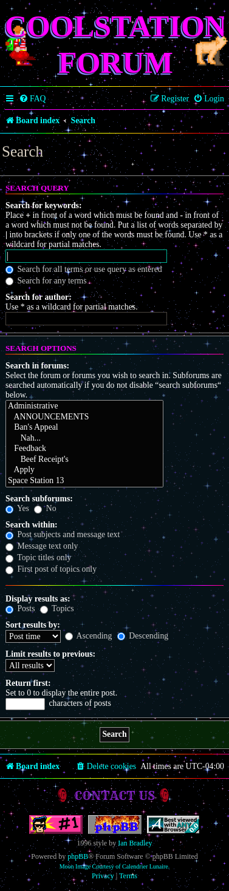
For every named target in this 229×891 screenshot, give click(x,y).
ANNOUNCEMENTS (84, 417)
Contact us (114, 795)
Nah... (84, 438)
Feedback (84, 449)
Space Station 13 (84, 481)
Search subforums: (39, 498)
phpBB (77, 856)
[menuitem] (32, 99)
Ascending (88, 635)
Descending (142, 635)
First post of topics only (51, 569)
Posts (20, 608)
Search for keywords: (43, 205)
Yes (17, 508)
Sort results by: (32, 624)
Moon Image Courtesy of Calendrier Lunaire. (115, 866)
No (45, 508)
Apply (84, 470)
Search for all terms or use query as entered (83, 269)
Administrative (84, 406)
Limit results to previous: (50, 654)
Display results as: (37, 598)
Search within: (31, 524)
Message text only (41, 546)
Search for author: (38, 297)
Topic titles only (38, 557)
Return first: (27, 683)
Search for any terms (46, 280)
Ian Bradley (135, 843)
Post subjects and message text (62, 534)
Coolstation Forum (116, 44)
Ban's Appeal (84, 427)
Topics (57, 608)
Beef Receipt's (84, 460)
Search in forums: (37, 365)
